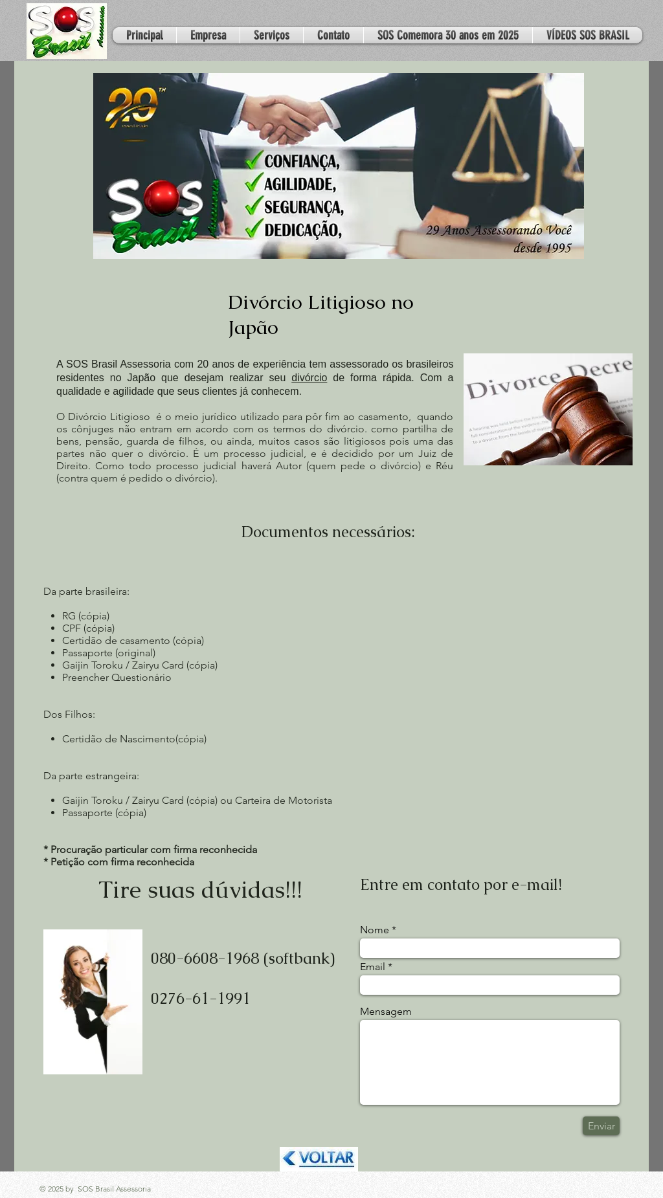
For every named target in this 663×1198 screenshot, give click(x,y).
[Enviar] (601, 1125)
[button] (271, 35)
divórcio (309, 377)
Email (372, 967)
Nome (374, 930)
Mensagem (386, 1011)
